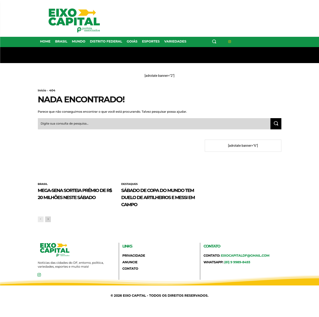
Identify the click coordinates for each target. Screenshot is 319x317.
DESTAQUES (130, 185)
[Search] (275, 125)
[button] (214, 41)
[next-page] (48, 228)
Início (42, 90)
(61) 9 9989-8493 (237, 271)
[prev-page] (41, 228)
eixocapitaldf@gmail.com (245, 264)
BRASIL (43, 185)
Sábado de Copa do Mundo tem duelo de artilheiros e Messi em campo (159, 202)
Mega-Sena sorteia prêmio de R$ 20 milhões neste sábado (76, 199)
